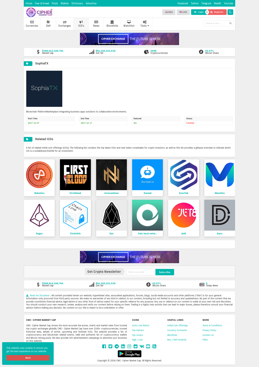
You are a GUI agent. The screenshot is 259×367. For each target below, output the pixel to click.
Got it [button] (28, 358)
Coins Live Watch (140, 325)
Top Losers (137, 335)
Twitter (195, 3)
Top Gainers (138, 330)
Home (29, 3)
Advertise (91, 3)
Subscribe (164, 272)
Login (199, 12)
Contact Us (208, 335)
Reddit (217, 3)
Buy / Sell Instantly (176, 339)
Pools (55, 3)
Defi (48, 23)
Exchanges (64, 23)
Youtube (228, 3)
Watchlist (128, 23)
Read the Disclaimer (38, 295)
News (96, 23)
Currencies (32, 23)
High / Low (137, 339)
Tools (144, 23)
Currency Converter (177, 330)
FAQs (205, 339)
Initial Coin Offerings (177, 325)
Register (216, 12)
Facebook (183, 3)
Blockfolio (112, 23)
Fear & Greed (42, 3)
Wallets (65, 3)
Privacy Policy (209, 330)
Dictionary (77, 3)
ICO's (81, 23)
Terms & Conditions (212, 325)
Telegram (206, 3)
